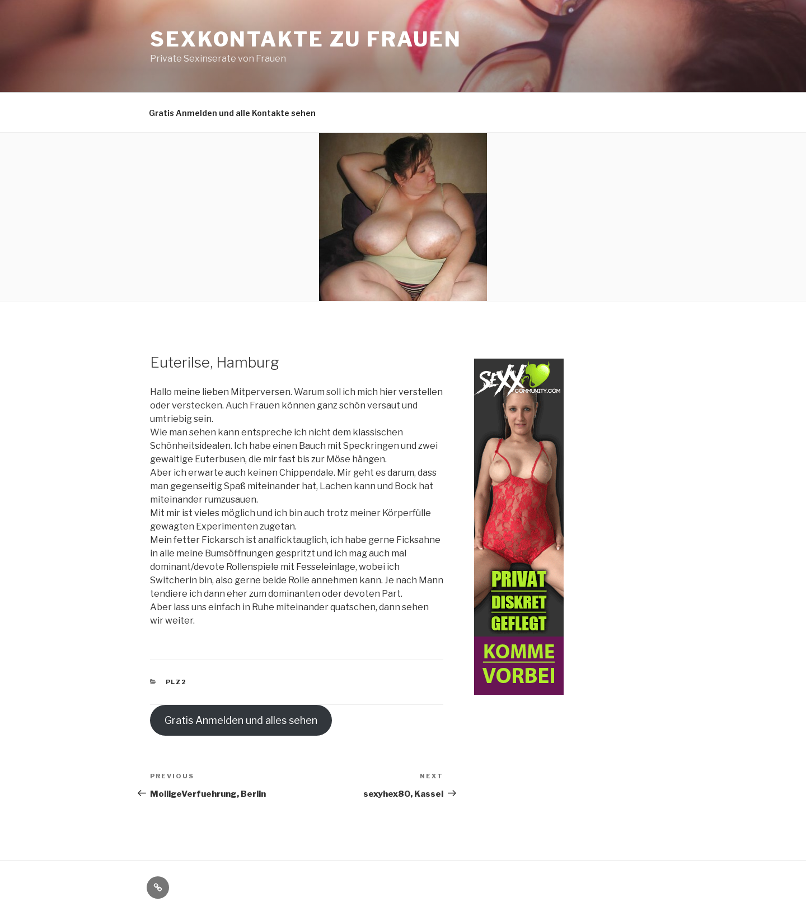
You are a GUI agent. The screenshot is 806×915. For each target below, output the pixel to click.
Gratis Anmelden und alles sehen (241, 720)
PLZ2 (177, 682)
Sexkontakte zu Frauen (305, 39)
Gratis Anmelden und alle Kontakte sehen (232, 113)
